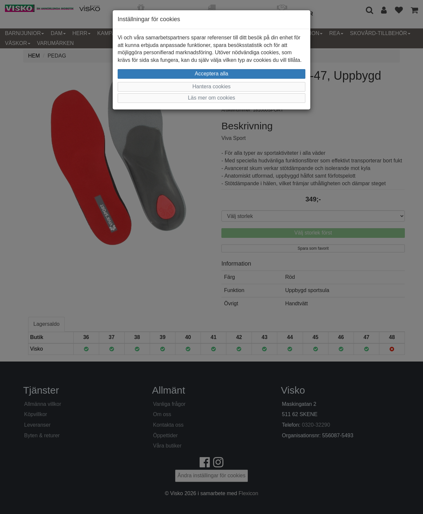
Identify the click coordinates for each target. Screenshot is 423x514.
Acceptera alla (211, 73)
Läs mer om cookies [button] (211, 98)
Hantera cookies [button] (211, 86)
